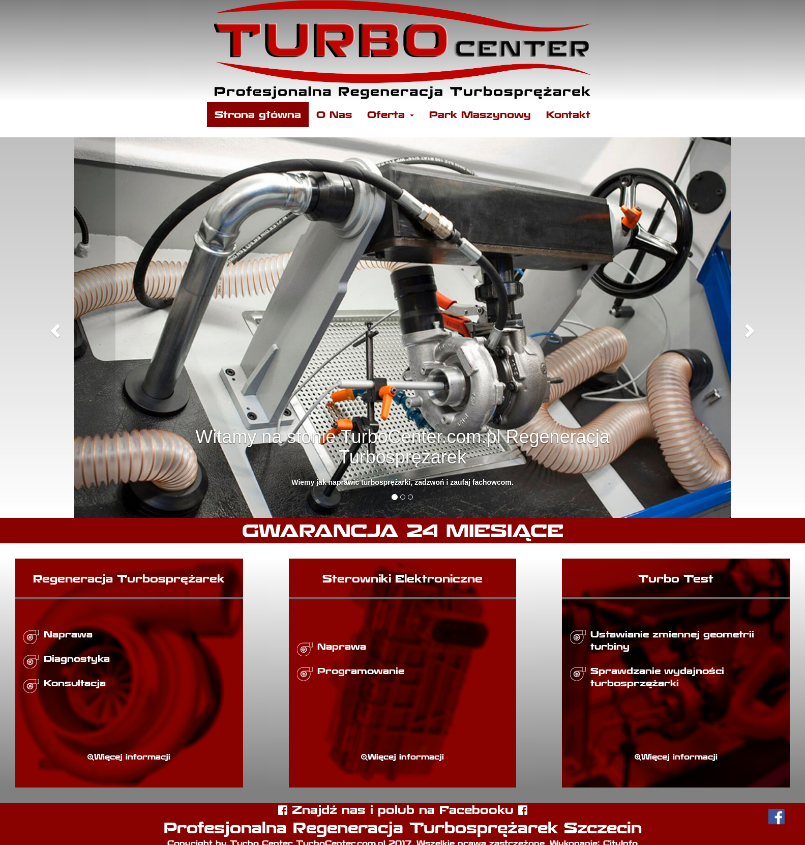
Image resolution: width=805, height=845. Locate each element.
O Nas (334, 114)
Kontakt (568, 114)
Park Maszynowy (480, 114)
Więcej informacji (128, 756)
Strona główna (258, 114)
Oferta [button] (390, 114)
